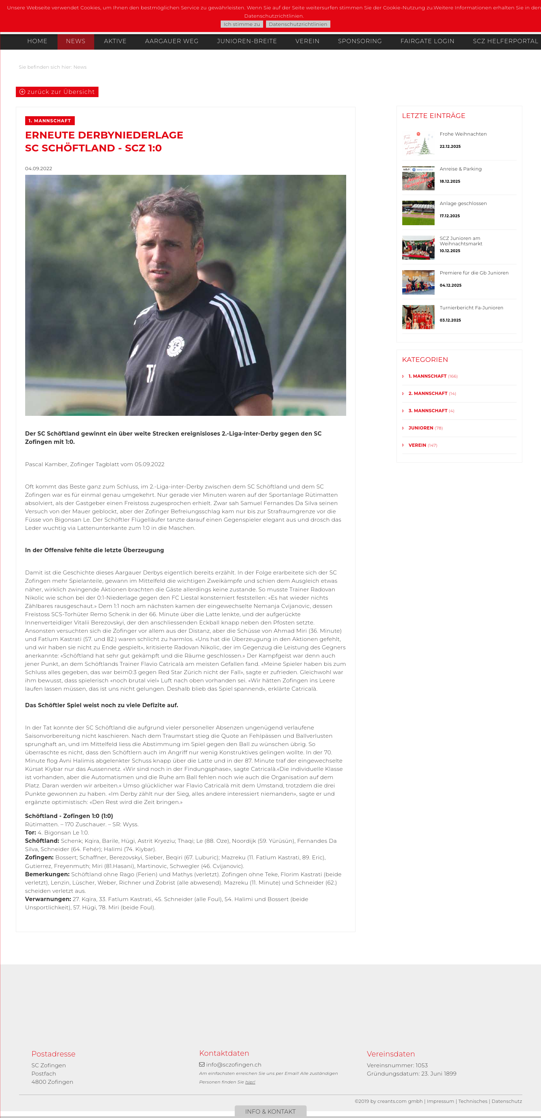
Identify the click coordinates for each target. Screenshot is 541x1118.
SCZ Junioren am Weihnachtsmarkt (461, 241)
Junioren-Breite (247, 41)
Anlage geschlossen (463, 203)
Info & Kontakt (270, 1111)
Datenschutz (507, 1101)
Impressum (440, 1101)
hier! (250, 1082)
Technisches (472, 1101)
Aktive (115, 41)
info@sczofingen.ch (234, 1064)
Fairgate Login (427, 41)
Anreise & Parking (461, 169)
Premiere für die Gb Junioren (474, 273)
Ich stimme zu (242, 24)
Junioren (421, 428)
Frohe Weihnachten (463, 134)
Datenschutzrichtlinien (298, 24)
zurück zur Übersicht (61, 91)
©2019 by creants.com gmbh (389, 1101)
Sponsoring (360, 41)
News (76, 41)
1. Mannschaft (50, 120)
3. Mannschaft (428, 410)
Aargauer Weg (172, 41)
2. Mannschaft (428, 393)
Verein (307, 41)
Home (37, 41)
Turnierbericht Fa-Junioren (472, 307)
